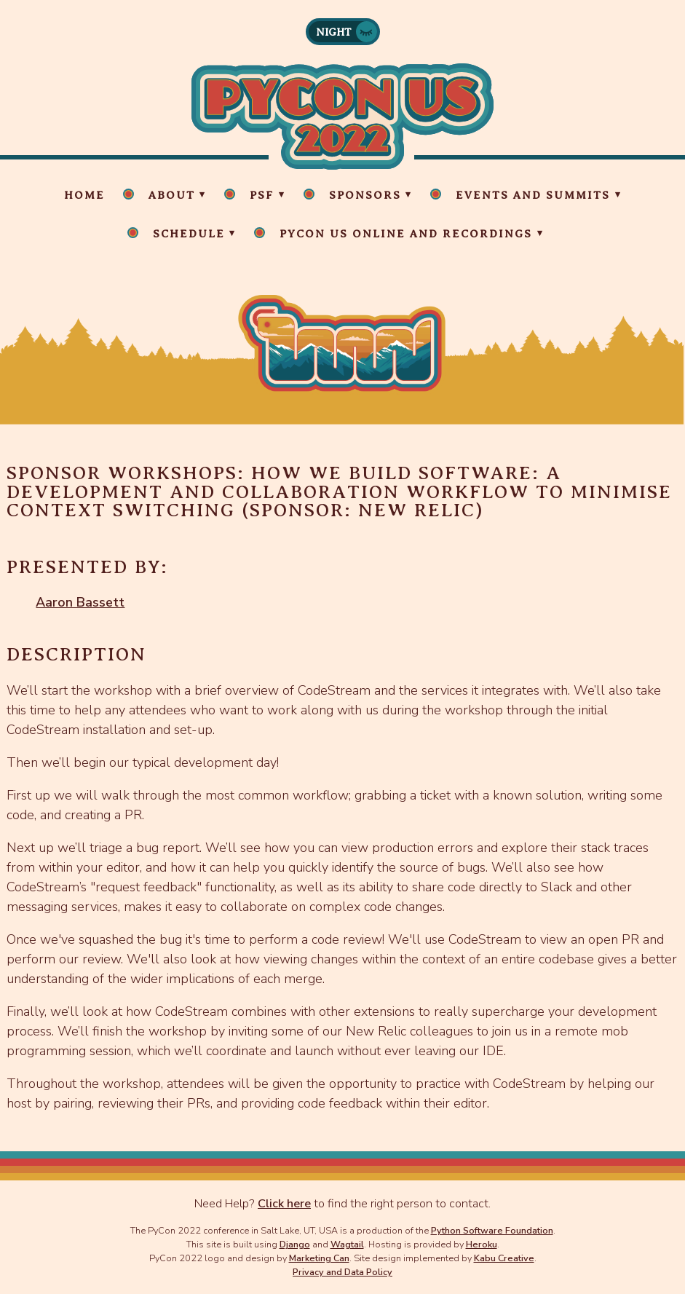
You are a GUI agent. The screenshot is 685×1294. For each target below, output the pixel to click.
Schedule (189, 234)
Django (295, 1244)
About (172, 195)
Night (334, 32)
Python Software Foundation (492, 1230)
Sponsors (365, 195)
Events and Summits (533, 195)
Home (84, 195)
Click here (284, 1204)
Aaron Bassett (80, 602)
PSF (262, 195)
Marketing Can (319, 1258)
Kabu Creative (504, 1258)
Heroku (481, 1244)
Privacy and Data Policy (342, 1272)
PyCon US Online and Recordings (406, 234)
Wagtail (347, 1244)
